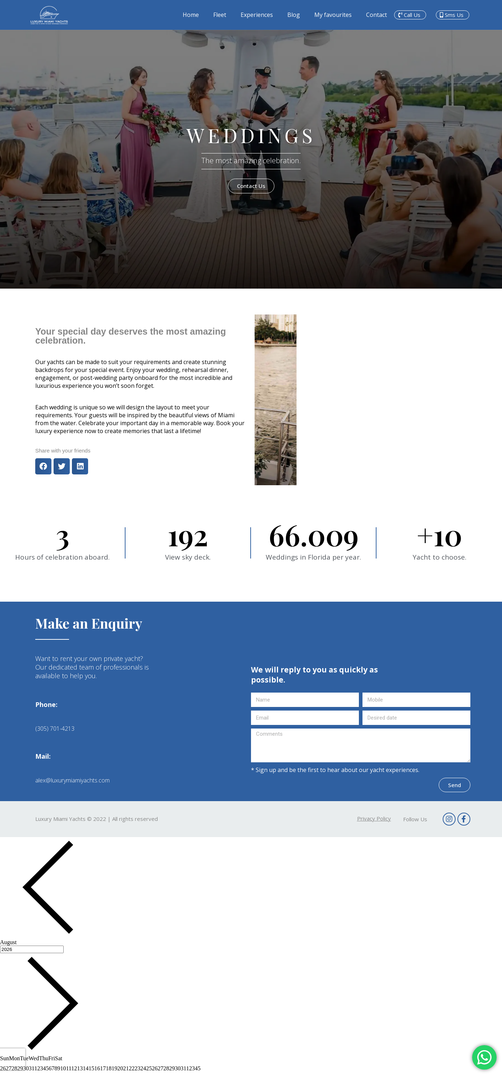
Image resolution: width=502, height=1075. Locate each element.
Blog (293, 15)
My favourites (333, 15)
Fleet (219, 15)
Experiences (257, 15)
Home (191, 15)
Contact (376, 15)
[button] (410, 14)
